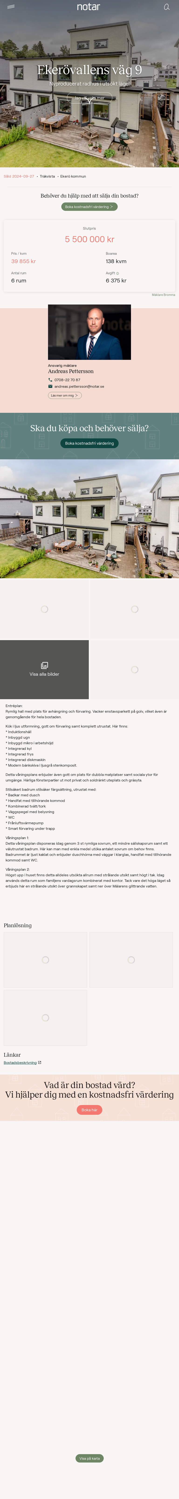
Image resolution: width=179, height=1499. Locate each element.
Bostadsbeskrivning (20, 1062)
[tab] (11, 6)
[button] (11, 6)
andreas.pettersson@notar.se (71, 387)
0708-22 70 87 (64, 380)
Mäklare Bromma (163, 295)
